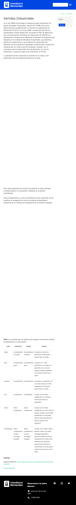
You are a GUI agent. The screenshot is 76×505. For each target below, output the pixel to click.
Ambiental (69, 14)
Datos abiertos (9, 468)
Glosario (62, 25)
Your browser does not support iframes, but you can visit (29, 122)
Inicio (62, 14)
